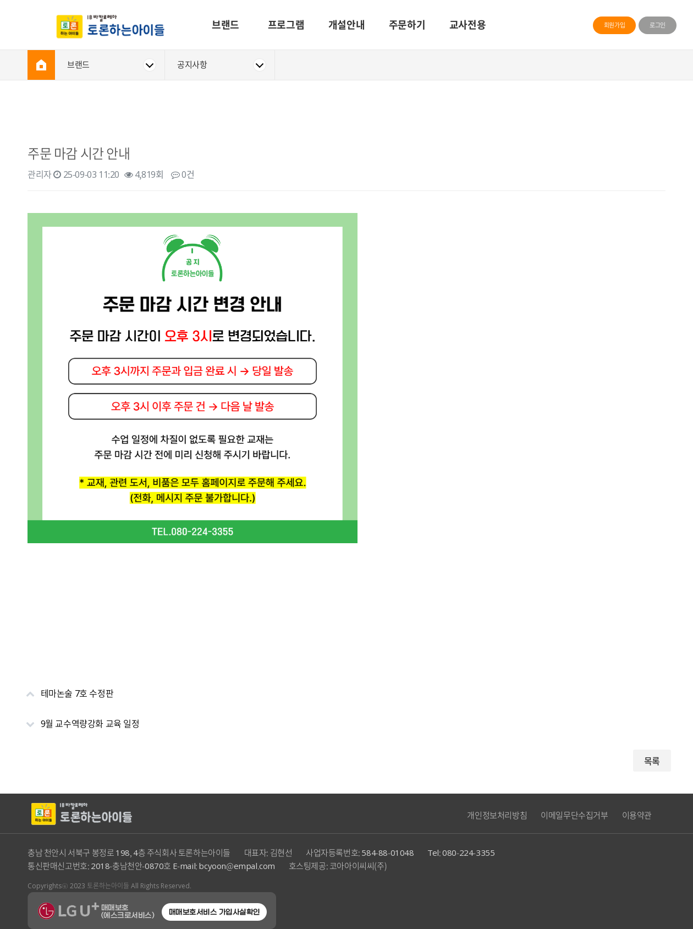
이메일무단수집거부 (574, 815)
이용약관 (637, 815)
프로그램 (286, 24)
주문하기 (407, 24)
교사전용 (467, 24)
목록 (652, 760)
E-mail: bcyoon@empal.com (224, 866)
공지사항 (192, 64)
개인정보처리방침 (497, 815)
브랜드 (225, 24)
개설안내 (346, 24)
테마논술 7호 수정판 (64, 689)
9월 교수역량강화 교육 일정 (78, 719)
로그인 (658, 25)
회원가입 (614, 25)
